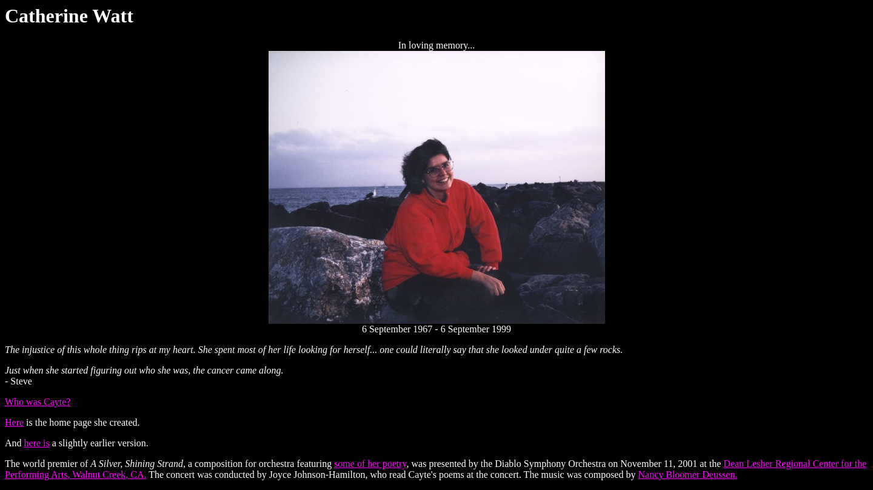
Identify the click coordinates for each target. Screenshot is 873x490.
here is (37, 443)
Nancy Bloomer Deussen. (687, 474)
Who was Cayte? (37, 402)
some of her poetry (370, 463)
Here (14, 422)
